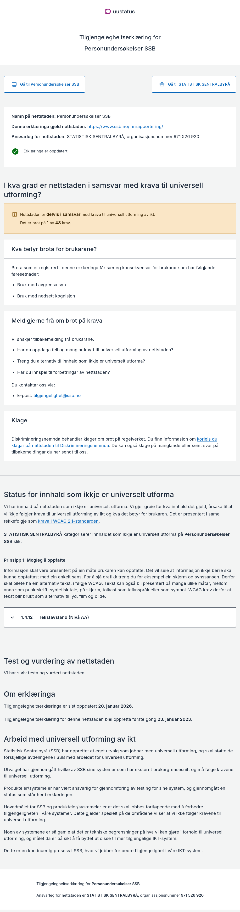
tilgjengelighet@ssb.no (57, 395)
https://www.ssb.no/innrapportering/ (125, 126)
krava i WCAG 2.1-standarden (68, 521)
